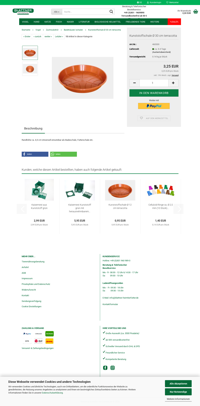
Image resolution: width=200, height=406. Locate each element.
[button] (139, 2)
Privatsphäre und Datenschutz (36, 284)
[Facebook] (105, 367)
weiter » (48, 36)
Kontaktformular (110, 304)
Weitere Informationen (178, 399)
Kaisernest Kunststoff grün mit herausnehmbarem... (79, 208)
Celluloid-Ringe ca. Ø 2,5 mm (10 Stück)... (160, 206)
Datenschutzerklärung (52, 392)
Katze (48, 22)
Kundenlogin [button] (154, 2)
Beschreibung (33, 128)
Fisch (59, 22)
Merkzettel (172, 2)
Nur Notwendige (178, 391)
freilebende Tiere (135, 22)
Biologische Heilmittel (108, 22)
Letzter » (59, 36)
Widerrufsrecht (29, 290)
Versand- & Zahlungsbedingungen (38, 348)
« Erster (26, 36)
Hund (37, 22)
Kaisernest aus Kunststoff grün (39, 206)
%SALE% (174, 22)
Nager (70, 22)
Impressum (27, 278)
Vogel (25, 22)
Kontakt (25, 295)
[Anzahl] (153, 83)
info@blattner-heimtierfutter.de (123, 298)
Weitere (154, 22)
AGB (24, 273)
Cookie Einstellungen (31, 306)
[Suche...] (56, 12)
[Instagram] (112, 367)
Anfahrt (25, 267)
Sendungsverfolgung (31, 301)
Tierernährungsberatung (33, 261)
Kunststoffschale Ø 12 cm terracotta (120, 206)
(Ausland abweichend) (161, 52)
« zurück (37, 36)
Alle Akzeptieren (178, 383)
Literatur (84, 22)
